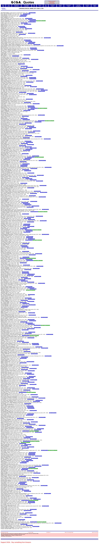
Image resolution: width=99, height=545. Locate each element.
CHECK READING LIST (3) (42, 108)
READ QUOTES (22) (34, 59)
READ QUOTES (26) (45, 234)
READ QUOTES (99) (29, 436)
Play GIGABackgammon (78, 6)
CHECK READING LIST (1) (41, 20)
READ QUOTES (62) (52, 412)
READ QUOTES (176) (25, 335)
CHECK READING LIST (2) (42, 211)
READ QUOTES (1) (32, 12)
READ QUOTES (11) (22, 92)
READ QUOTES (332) (25, 500)
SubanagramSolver (68, 6)
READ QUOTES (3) (33, 20)
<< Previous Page (30, 532)
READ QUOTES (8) (31, 132)
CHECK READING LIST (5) (45, 325)
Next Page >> (48, 532)
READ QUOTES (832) (34, 211)
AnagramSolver (60, 6)
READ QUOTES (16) (31, 33)
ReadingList (39, 6)
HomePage (3, 6)
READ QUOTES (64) (26, 349)
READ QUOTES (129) (27, 510)
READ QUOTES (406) (31, 387)
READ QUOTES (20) (30, 157)
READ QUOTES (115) (32, 19)
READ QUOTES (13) (29, 82)
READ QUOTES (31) (43, 192)
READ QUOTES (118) (33, 94)
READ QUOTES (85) (29, 415)
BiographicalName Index (16, 6)
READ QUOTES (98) (34, 108)
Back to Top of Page (95, 532)
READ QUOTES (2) (31, 43)
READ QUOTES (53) (30, 374)
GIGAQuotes (9, 6)
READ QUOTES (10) (27, 24)
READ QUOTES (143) (30, 361)
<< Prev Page (3, 8)
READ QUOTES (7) (25, 116)
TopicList (34, 6)
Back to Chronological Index (69, 532)
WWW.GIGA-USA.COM (4, 532)
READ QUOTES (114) (22, 392)
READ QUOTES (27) (32, 176)
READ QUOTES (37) (25, 490)
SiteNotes (46, 6)
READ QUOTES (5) (26, 159)
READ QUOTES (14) (23, 484)
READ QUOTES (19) (31, 107)
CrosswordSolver (52, 6)
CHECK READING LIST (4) (49, 120)
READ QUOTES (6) (41, 120)
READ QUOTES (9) (25, 303)
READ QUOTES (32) (31, 299)
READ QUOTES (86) (37, 499)
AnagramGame (94, 6)
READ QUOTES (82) (31, 274)
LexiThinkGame (87, 6)
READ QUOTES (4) (24, 66)
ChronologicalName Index (26, 6)
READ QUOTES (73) (30, 328)
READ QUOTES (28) (28, 18)
